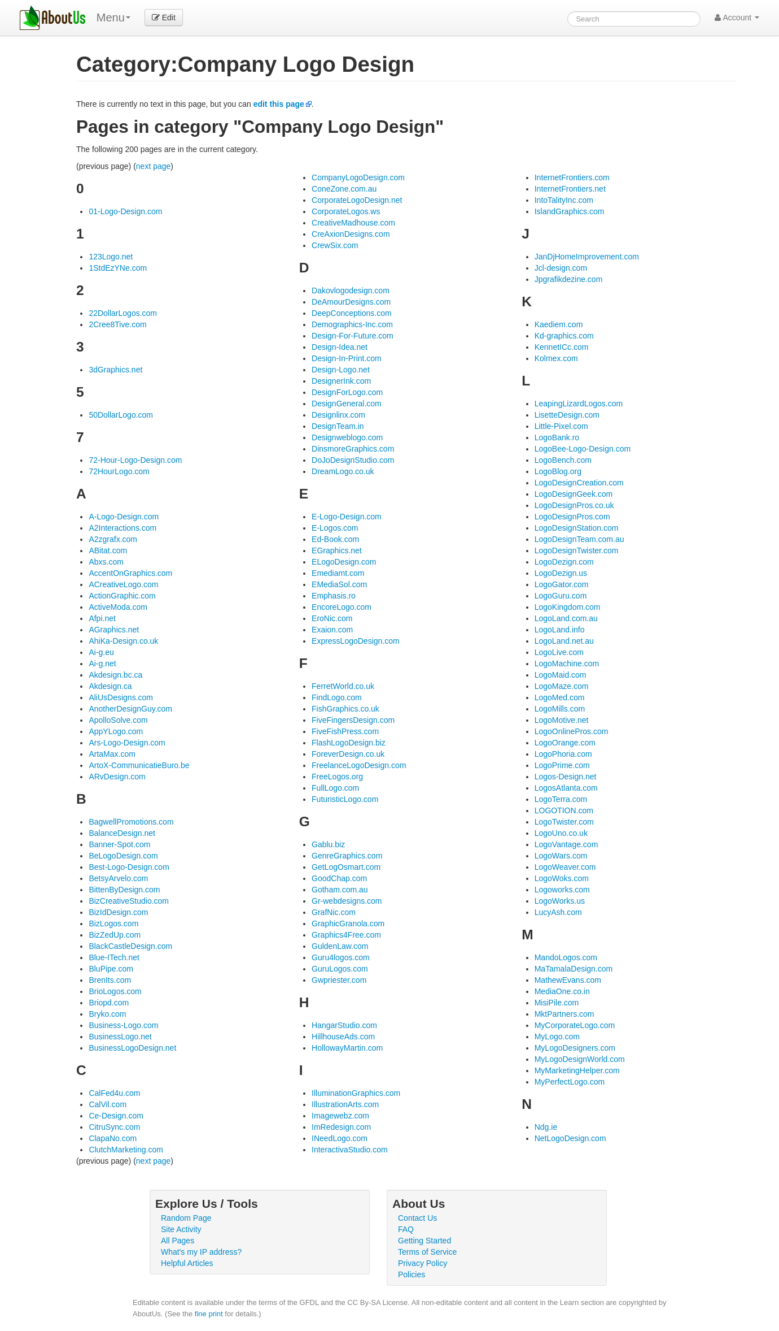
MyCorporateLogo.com (575, 1025)
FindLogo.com (337, 697)
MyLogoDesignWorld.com (580, 1059)
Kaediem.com (559, 324)
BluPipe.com (111, 968)
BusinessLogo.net (120, 1036)
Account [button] (737, 17)
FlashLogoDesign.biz (349, 742)
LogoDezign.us (561, 573)
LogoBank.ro (557, 437)
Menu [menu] (113, 17)
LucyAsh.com (558, 912)
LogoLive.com (559, 652)
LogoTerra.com (561, 799)
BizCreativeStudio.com (129, 900)
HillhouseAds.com (343, 1036)
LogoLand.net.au (564, 640)
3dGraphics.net (115, 369)
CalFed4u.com (114, 1093)
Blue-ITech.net (114, 957)
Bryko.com (107, 1013)
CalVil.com (107, 1104)
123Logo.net (111, 256)
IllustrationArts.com (345, 1104)
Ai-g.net (102, 663)
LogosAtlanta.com (566, 787)
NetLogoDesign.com (570, 1138)
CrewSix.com (335, 245)
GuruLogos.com (340, 968)
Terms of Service (427, 1251)
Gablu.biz (328, 844)
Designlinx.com (338, 414)
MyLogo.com (557, 1036)
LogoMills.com (560, 708)
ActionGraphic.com (122, 595)
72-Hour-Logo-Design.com (135, 460)
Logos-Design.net (566, 776)
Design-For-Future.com (352, 335)
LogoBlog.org (558, 471)
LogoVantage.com (566, 844)
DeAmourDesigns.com (351, 301)
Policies (411, 1274)
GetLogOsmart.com (346, 867)
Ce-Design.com (116, 1115)
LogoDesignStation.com (577, 527)
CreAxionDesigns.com (351, 234)
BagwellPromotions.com (131, 821)
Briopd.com (109, 1002)
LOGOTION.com (564, 810)
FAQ (406, 1229)
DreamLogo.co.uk (343, 471)
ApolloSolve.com (118, 720)
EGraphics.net (337, 550)
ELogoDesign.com (344, 561)
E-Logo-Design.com (347, 516)
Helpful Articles (187, 1263)
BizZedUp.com (115, 934)
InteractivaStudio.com (350, 1149)
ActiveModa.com (118, 607)
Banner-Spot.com (119, 844)
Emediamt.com (338, 573)
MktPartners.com (564, 1013)
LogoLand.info (560, 629)
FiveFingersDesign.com (353, 720)
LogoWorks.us (560, 900)
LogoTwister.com (564, 821)
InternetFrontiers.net (570, 188)
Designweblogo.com (347, 437)
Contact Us (417, 1217)
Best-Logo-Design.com (129, 867)
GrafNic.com (334, 912)
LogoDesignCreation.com (579, 482)
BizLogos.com (113, 923)
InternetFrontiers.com (572, 177)
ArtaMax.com (112, 753)
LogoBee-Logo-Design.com (583, 448)
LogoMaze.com (562, 686)
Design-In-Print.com (347, 358)
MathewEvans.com (568, 980)
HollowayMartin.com (347, 1047)
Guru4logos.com (341, 957)
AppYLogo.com (116, 731)
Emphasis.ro (334, 595)
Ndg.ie (546, 1126)
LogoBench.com (563, 460)
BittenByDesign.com (124, 889)
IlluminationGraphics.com (356, 1093)
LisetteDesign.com (567, 414)
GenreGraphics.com (347, 855)
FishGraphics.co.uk (345, 708)
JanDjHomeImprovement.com (587, 256)
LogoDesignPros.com (572, 516)
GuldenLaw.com (340, 946)
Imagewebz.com (340, 1115)
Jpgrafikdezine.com (569, 279)
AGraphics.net (114, 629)
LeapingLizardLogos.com (579, 403)
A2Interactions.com (122, 527)
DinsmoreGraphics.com (353, 448)
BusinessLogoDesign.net (132, 1047)
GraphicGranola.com (348, 923)
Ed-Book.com (335, 539)
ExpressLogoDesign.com (356, 640)
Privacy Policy (422, 1263)
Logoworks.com (562, 889)
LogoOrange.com (565, 742)
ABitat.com (108, 550)
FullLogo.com (335, 787)
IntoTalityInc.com (564, 200)
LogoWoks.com (562, 878)
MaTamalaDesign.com (574, 968)
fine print (209, 1314)
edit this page (278, 104)
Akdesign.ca (110, 686)
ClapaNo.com (113, 1138)
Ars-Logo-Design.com (127, 742)
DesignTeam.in (338, 426)
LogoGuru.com (561, 595)
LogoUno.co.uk (561, 833)
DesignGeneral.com (347, 403)
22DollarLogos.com (123, 313)
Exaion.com (332, 629)
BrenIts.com (110, 980)
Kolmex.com (556, 358)
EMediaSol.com (339, 584)
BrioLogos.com (115, 991)
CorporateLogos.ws (346, 211)
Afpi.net (102, 618)
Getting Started (424, 1240)
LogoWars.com (561, 855)
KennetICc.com (562, 347)
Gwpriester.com (339, 980)
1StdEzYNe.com (118, 267)
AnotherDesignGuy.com (130, 708)
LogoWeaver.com (565, 867)
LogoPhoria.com (563, 753)
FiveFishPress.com (345, 731)
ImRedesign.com (341, 1126)
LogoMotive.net (562, 720)
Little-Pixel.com (561, 426)
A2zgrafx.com (113, 539)
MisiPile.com (557, 1002)
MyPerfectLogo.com (570, 1081)
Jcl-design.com (561, 267)
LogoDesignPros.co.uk (574, 505)
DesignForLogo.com (347, 392)
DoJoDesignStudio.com (353, 460)
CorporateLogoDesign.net (357, 200)
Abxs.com (106, 561)
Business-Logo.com (123, 1025)
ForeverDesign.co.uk (348, 753)
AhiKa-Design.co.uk (123, 640)
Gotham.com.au (340, 889)
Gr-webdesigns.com (347, 900)
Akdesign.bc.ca (115, 674)
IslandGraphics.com (570, 211)
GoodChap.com (339, 878)
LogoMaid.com (561, 674)
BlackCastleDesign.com (130, 946)
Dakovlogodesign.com (351, 290)
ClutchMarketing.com (126, 1149)
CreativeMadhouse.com (353, 222)
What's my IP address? (201, 1251)
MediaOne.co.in (562, 991)
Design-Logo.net (341, 369)
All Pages (177, 1240)
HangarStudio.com (344, 1025)
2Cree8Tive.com (117, 324)
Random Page (186, 1217)
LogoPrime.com (562, 765)
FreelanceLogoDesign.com (359, 765)
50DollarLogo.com (121, 414)
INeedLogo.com (339, 1138)
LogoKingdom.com (568, 607)
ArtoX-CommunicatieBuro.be (139, 765)
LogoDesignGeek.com (574, 493)
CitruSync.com (114, 1126)
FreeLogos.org (337, 776)
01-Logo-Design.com (125, 211)
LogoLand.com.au (566, 618)
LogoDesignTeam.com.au (579, 539)
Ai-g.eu (101, 652)
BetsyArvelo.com (118, 878)
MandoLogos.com (566, 957)
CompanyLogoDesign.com (358, 177)
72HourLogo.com (119, 471)
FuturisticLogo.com (345, 799)
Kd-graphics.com (564, 335)
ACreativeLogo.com (123, 584)
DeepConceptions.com (352, 313)
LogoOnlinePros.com (572, 731)
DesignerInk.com (341, 380)
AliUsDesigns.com (121, 697)
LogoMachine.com (567, 663)
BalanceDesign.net (122, 833)
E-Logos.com (335, 527)
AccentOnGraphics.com (130, 573)
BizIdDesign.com (118, 912)
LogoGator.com (562, 584)
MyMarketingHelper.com (577, 1070)
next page (153, 166)
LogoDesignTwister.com (577, 550)
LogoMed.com (560, 697)
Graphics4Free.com (346, 934)
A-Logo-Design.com (124, 516)
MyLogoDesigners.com (575, 1047)
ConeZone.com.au (344, 188)
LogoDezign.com (564, 561)
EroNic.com (332, 618)
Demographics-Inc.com (352, 324)
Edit (164, 17)
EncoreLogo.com (341, 607)
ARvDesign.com (117, 776)
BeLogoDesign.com (123, 855)
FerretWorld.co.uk (343, 686)
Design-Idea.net (339, 347)
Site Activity (181, 1229)
